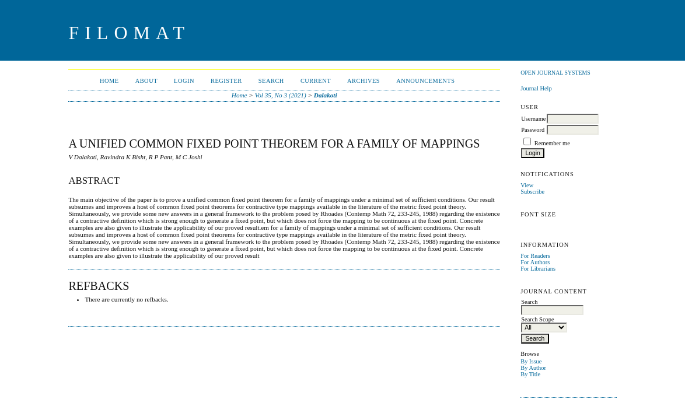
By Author (533, 368)
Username (533, 119)
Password (532, 130)
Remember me (552, 143)
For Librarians (537, 268)
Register (226, 81)
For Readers (535, 256)
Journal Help (535, 88)
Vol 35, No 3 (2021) (280, 95)
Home (109, 81)
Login (184, 81)
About (146, 81)
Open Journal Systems (555, 72)
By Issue (530, 361)
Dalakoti (325, 95)
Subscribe (532, 191)
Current (315, 81)
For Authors (535, 262)
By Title (530, 374)
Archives (363, 81)
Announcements (425, 81)
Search (271, 81)
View (526, 185)
